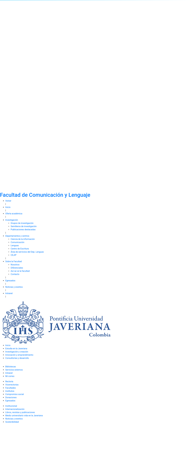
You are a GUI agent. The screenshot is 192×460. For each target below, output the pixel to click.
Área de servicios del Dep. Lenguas (27, 252)
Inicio (7, 207)
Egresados (10, 280)
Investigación (11, 220)
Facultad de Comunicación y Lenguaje (45, 195)
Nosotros (15, 264)
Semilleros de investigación (24, 226)
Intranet (9, 293)
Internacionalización (14, 409)
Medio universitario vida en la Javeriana (24, 415)
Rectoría (9, 381)
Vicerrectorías (12, 384)
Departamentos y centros (17, 236)
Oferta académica (13, 213)
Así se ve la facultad (20, 271)
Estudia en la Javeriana (16, 348)
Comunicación (17, 242)
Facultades (10, 388)
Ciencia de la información (23, 239)
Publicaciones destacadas (23, 229)
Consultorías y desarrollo (17, 358)
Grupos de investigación (22, 223)
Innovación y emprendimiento (19, 355)
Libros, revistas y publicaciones (20, 412)
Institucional (11, 406)
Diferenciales (17, 268)
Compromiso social (14, 394)
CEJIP (13, 255)
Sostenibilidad (12, 422)
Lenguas (15, 245)
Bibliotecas (10, 366)
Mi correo (9, 376)
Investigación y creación (16, 351)
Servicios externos (14, 370)
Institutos (9, 391)
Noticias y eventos (14, 287)
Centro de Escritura (20, 248)
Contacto (15, 274)
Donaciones (11, 397)
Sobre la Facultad (13, 261)
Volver (8, 201)
